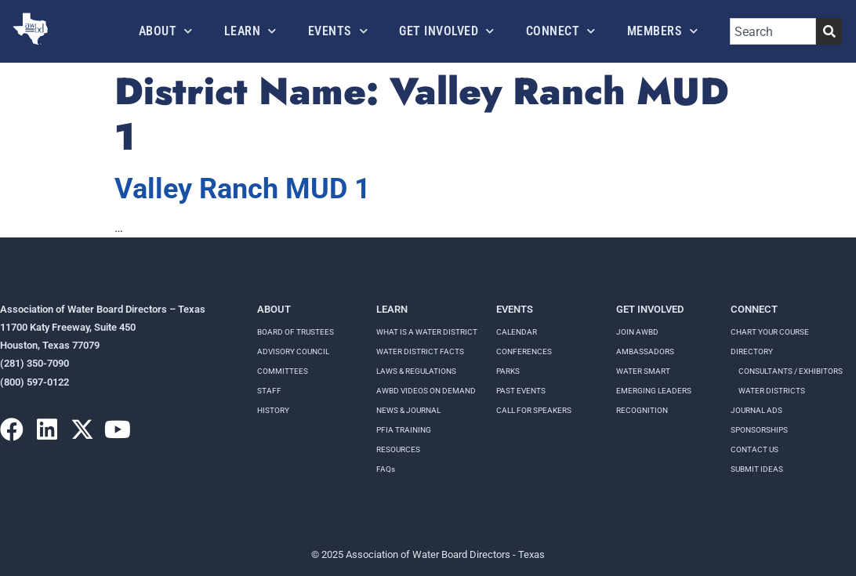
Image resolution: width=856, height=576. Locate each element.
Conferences (524, 351)
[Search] (829, 31)
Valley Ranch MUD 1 (242, 188)
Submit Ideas (757, 469)
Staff (269, 391)
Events (338, 31)
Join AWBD (637, 332)
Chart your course (770, 332)
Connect (561, 31)
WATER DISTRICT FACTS (420, 351)
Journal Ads (756, 410)
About (166, 31)
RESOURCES (398, 449)
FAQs (385, 469)
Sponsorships (759, 430)
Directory (752, 351)
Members (662, 31)
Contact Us (754, 449)
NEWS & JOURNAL (408, 410)
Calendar (516, 332)
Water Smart (643, 371)
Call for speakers (533, 410)
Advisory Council (293, 351)
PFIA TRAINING (403, 430)
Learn (250, 31)
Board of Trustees (295, 332)
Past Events (521, 391)
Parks (508, 371)
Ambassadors (645, 351)
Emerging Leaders (653, 391)
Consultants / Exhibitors (790, 371)
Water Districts (771, 391)
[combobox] (773, 31)
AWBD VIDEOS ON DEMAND (426, 391)
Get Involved (447, 31)
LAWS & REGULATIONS (416, 371)
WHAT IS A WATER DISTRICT (426, 332)
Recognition (642, 410)
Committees (282, 371)
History (273, 410)
